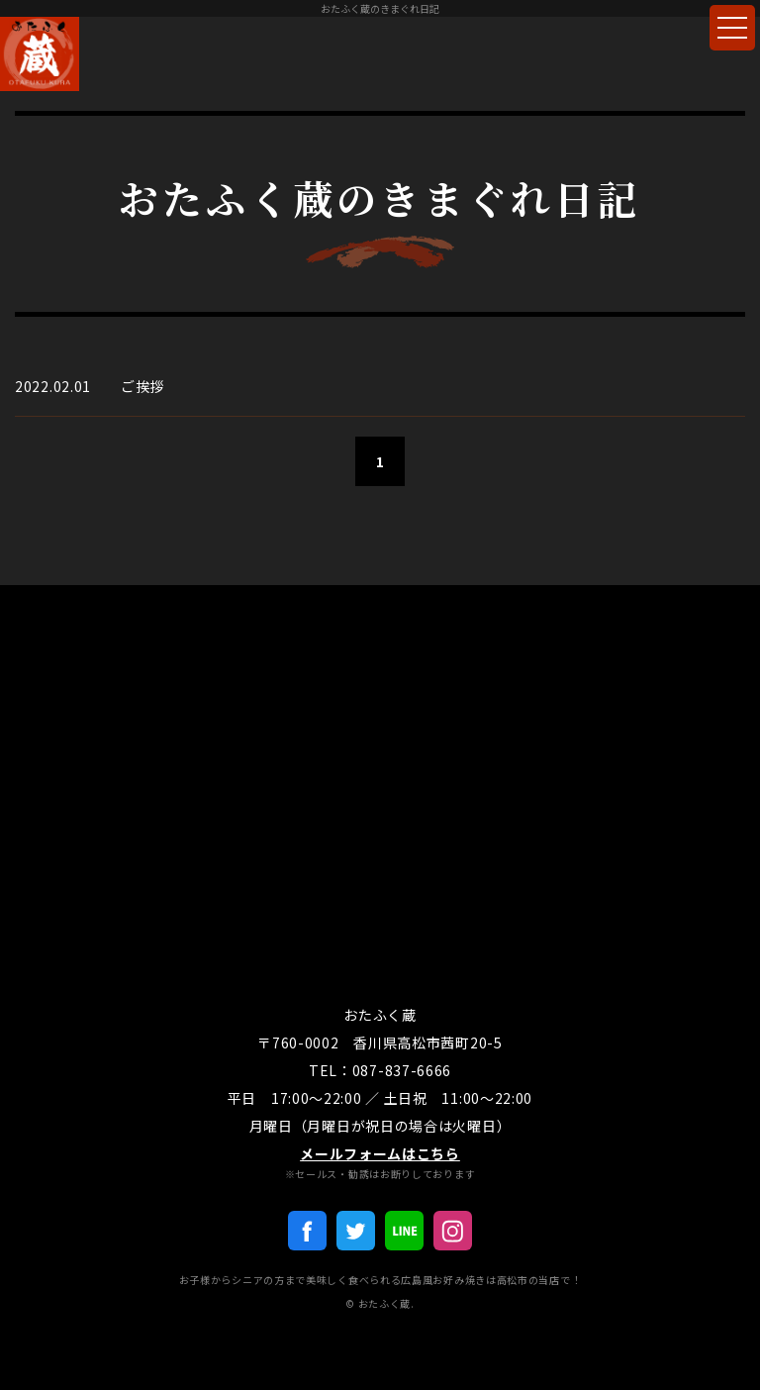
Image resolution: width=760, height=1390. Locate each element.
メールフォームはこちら (380, 1153)
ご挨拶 (142, 386)
